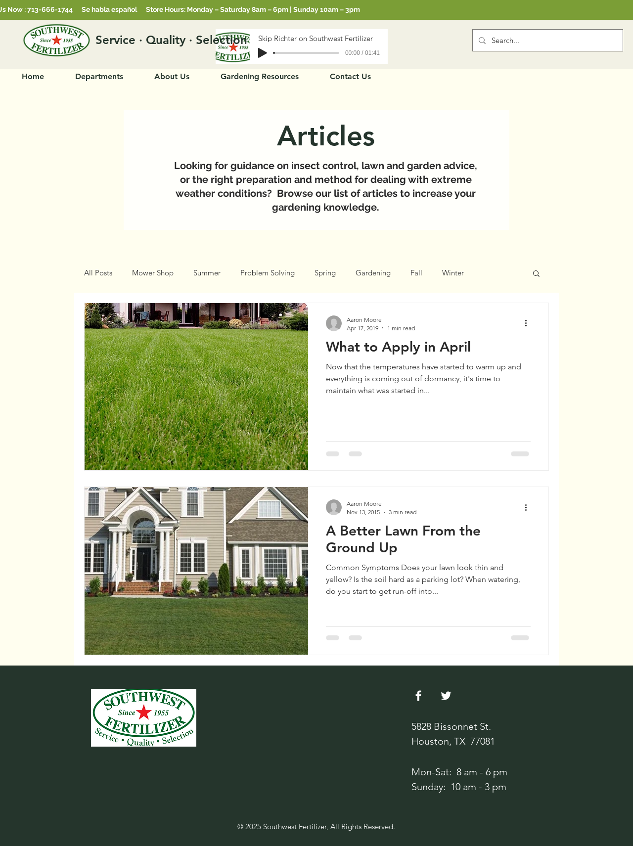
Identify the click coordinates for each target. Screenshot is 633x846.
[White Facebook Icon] (418, 696)
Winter (453, 272)
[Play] (262, 53)
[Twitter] (446, 696)
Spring (325, 272)
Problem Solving (267, 272)
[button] (536, 274)
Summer (207, 272)
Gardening (373, 272)
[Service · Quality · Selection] (171, 40)
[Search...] (547, 40)
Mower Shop (153, 272)
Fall (416, 272)
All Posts (98, 272)
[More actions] (529, 323)
